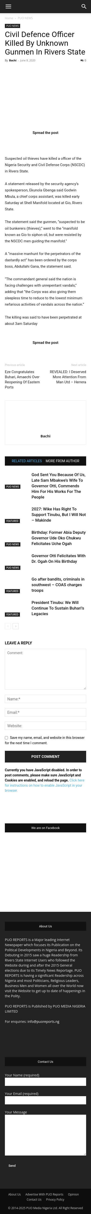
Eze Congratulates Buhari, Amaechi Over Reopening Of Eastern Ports (22, 379)
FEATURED (12, 521)
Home (9, 18)
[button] (8, 6)
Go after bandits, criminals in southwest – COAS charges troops (58, 585)
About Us (14, 1194)
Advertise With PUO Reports (44, 1194)
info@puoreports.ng (43, 1021)
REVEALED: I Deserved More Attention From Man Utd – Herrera (68, 377)
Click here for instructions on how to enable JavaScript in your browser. (44, 785)
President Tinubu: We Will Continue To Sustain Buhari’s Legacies (58, 608)
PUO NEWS (25, 18)
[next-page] (16, 626)
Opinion (73, 1194)
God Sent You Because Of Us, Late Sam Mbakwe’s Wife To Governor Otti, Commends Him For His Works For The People (58, 485)
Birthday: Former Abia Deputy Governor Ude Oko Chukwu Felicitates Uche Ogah (59, 538)
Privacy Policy (55, 1199)
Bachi (12, 60)
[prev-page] (8, 626)
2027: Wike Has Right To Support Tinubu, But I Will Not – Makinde (59, 515)
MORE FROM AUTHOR (62, 461)
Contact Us (34, 1199)
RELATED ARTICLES (27, 461)
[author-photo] (45, 429)
